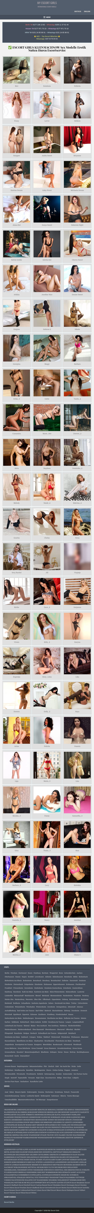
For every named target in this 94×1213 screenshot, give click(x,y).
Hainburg (8, 992)
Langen (68, 1022)
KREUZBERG (35, 1122)
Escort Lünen (36, 1190)
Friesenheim (18, 988)
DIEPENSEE (39, 1115)
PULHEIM (8, 1172)
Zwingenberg (61, 1007)
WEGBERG (53, 1180)
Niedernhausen (11, 1029)
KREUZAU (31, 1162)
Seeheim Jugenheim (39, 1003)
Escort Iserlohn (83, 1188)
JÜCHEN (38, 1160)
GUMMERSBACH (65, 1155)
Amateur (74, 1070)
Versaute (31, 1078)
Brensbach (37, 980)
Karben (7, 1022)
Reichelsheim (74, 999)
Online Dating (58, 1070)
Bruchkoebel (49, 1041)
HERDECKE (54, 1157)
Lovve (47, 121)
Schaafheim (25, 1003)
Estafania (47, 86)
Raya (77, 712)
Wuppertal (54, 973)
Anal (6, 1092)
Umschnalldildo (11, 1100)
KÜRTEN (39, 1162)
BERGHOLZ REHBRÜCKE (57, 1110)
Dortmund (22, 973)
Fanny (46, 816)
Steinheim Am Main (12, 1037)
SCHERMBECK (24, 1175)
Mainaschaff (19, 996)
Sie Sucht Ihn (65, 1066)
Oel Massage (41, 1100)
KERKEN (73, 1160)
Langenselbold (78, 1022)
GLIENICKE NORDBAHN (50, 1117)
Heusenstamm (40, 1018)
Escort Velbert (79, 1190)
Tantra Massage (73, 1096)
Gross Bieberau (10, 1048)
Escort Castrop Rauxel (38, 1185)
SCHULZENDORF (66, 1132)
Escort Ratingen (68, 1190)
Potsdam (14, 973)
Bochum (45, 973)
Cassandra (16, 434)
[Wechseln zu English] (87, 11)
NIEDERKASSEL (10, 1170)
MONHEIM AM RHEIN (72, 1165)
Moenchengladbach (32, 1052)
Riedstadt (8, 1003)
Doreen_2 (77, 434)
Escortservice (50, 1078)
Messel (38, 996)
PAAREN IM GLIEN (37, 1127)
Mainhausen (29, 996)
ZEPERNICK (78, 1138)
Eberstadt (8, 1014)
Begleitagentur (22, 1066)
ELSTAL (58, 1115)
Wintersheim (41, 1007)
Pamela (77, 746)
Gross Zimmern (50, 1048)
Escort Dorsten (81, 1185)
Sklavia (63, 1096)
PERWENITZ (56, 1127)
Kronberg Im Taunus (56, 1022)
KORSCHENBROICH (19, 1162)
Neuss (66, 1052)
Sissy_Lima (47, 677)
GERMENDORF (35, 1117)
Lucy (47, 885)
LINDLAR (82, 1162)
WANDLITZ (8, 1138)
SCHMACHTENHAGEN (56, 1130)
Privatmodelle (10, 1074)
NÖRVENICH (49, 1170)
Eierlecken (49, 1092)
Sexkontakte (67, 1074)
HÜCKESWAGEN (10, 1160)
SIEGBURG (65, 1175)
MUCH (83, 1165)
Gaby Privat (47, 190)
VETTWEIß (80, 1177)
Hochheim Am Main (55, 1018)
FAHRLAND (76, 1115)
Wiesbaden (30, 1007)
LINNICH (7, 1165)
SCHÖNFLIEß (32, 1132)
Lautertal (80, 992)
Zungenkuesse (52, 1100)
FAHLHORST (66, 1115)
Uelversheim (83, 1003)
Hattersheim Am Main (13, 1018)
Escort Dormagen (68, 1185)
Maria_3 (47, 781)
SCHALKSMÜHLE (11, 1175)
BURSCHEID (15, 1152)
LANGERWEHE (61, 1162)
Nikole (77, 329)
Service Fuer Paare (12, 1081)
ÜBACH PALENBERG (67, 1177)
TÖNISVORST (44, 1177)
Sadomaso (55, 1096)
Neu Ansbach (42, 1026)
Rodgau (26, 1033)
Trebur (74, 1003)
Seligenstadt (62, 1033)
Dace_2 (47, 607)
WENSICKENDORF (45, 1138)
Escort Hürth (72, 1188)
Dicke (73, 1066)
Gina (17, 851)
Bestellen (29, 1070)
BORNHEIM (60, 1149)
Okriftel (77, 1029)
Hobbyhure (9, 1070)
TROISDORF (54, 1177)
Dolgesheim (28, 984)
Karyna (77, 642)
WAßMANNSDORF (30, 1138)
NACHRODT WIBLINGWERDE (15, 1167)
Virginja (77, 573)
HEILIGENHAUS (33, 1157)
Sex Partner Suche (81, 1074)
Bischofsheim (57, 1011)
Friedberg (51, 1014)
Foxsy (16, 121)
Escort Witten (31, 1193)
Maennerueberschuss (26, 1100)
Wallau (39, 1037)
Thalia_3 (46, 851)
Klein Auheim (35, 1022)
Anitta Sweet (47, 156)
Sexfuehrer (24, 1081)
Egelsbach (17, 1014)
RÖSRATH (66, 1172)
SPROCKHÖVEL (10, 1177)
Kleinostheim (71, 992)
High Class (40, 1078)
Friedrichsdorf (61, 1014)
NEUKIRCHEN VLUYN (45, 1167)
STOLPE (43, 1135)
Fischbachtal (80, 984)
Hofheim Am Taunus (72, 1018)
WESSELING (9, 1183)
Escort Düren (9, 1188)
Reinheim (84, 999)
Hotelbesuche (20, 1070)
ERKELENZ (67, 1152)
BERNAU (71, 1110)
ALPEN (25, 1149)
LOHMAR (15, 1165)
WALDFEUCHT (30, 1180)
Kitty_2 (47, 642)
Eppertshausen (59, 984)
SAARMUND (23, 1130)
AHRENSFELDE (23, 1110)
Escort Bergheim (78, 1183)
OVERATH (85, 1170)
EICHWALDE (49, 1115)
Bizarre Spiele (20, 1092)
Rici (16, 86)
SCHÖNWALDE (53, 1132)
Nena (77, 538)
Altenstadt (72, 1007)
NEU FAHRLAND (63, 1125)
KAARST (52, 1160)
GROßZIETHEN (29, 1120)
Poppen (67, 1070)
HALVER (81, 1155)
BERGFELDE (42, 1110)
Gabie (47, 399)
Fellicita (77, 86)
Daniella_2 (16, 920)
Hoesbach (76, 1041)
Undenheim (9, 1007)
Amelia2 (77, 920)
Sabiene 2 (47, 329)
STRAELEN (21, 1177)
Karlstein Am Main (41, 992)
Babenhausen (58, 977)
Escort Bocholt (24, 1185)
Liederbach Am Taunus (13, 1026)
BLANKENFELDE (11, 1112)
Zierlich (51, 1066)
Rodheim (16, 1003)
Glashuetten (38, 1041)
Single (7, 1078)
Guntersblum (77, 988)
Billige (59, 1078)
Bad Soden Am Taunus (25, 1011)
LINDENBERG (77, 1122)
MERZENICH (47, 1165)
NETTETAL (32, 1167)
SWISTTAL (30, 1177)
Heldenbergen (28, 1018)
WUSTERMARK (59, 1138)
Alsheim (48, 977)
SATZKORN (32, 1130)
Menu (48, 17)
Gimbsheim (38, 988)
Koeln (16, 1056)
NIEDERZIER (38, 1170)
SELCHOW (24, 1135)
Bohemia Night (77, 225)
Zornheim (51, 1007)
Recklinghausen (83, 1052)
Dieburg (67, 1011)
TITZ (36, 1177)
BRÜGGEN (82, 1149)
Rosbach (33, 1033)
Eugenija (16, 677)
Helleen (77, 121)
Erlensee (33, 1014)
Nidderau (63, 1026)
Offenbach (46, 999)
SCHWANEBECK (79, 1132)
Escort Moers (56, 1190)
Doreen (17, 712)
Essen (30, 973)
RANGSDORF (79, 1127)
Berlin (7, 973)
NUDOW (14, 1127)
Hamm (18, 977)
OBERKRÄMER (23, 1127)
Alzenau (80, 1007)
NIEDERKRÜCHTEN (25, 1170)
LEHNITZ (68, 1122)
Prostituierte (31, 1074)
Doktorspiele (32, 1092)
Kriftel (44, 1022)
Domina (41, 1092)
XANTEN (60, 1183)
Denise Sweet (77, 295)
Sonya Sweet (47, 225)
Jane (47, 955)
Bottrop (73, 1052)
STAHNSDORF (34, 1135)
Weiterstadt (55, 1037)
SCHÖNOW (42, 1132)
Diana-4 (77, 955)
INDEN (26, 1160)
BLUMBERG (22, 1112)
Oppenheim (56, 999)
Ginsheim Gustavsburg (53, 988)
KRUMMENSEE (46, 1122)
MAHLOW (21, 1125)
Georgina (16, 364)
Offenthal (69, 1029)
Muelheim (45, 1052)
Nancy (47, 920)
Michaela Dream (77, 190)
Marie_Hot (47, 434)
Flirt (45, 1066)
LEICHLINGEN (73, 1162)
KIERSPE (7, 1162)
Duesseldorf (24, 1056)
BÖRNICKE (42, 1112)
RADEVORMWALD (19, 1172)
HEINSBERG (44, 1157)
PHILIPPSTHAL (67, 1127)
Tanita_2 (77, 399)
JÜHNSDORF (77, 1120)
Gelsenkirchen (70, 973)
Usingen (32, 1037)
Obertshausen (50, 1029)
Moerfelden (47, 1044)
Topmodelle (22, 1078)
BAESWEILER (42, 1149)
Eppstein (25, 1014)
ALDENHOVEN (10, 1149)
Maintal (26, 1026)
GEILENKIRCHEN (22, 1155)
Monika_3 (17, 816)
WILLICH (30, 1183)
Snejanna (77, 607)
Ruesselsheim (10, 1041)
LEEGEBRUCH (58, 1122)
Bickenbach (83, 977)
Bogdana (46, 468)
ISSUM (32, 1160)
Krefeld (31, 977)
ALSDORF (32, 1149)
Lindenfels (9, 996)
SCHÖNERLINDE (20, 1132)
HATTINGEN (21, 1157)
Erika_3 (16, 399)
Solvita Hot (47, 260)
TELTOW (50, 1135)
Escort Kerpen (9, 1190)
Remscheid (9, 1056)
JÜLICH (46, 1160)
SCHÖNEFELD (70, 1130)
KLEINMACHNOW (22, 1122)
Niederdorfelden (74, 1026)
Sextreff (14, 1078)
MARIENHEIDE (25, 1165)
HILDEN (62, 1157)
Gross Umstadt (37, 1048)
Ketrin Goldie (16, 260)
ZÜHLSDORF (9, 1140)
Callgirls (75, 1078)
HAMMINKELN (10, 1157)
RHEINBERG (32, 1172)
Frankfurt (8, 988)
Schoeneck (68, 1044)
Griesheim (67, 988)
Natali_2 (47, 503)
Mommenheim (56, 996)
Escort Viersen (9, 1193)
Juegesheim (9, 1044)
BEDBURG (52, 1149)
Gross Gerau (77, 1048)
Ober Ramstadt (38, 1029)
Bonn (61, 973)
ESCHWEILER (9, 1155)
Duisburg (37, 973)
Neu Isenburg (53, 1026)
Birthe (16, 607)
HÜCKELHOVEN (72, 1157)
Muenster (84, 1037)
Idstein (83, 1018)
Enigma (17, 329)
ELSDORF (24, 1152)
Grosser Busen (10, 1066)
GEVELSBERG (43, 1155)
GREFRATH (53, 1155)
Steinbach (72, 1033)
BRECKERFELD (72, 1149)
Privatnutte (21, 1074)
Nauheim (77, 996)
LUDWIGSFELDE (10, 1125)
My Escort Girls (47, 2)
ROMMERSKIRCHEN (54, 1172)
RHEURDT (41, 1172)
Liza (77, 781)
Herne (60, 1052)
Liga (16, 781)
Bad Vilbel (39, 1011)
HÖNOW (68, 1120)
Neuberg (85, 996)
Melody (17, 503)
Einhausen (48, 984)
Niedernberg (19, 999)
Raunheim (18, 1033)
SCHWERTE (55, 1175)
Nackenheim (68, 996)
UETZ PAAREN (60, 1135)
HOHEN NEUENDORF (56, 1120)
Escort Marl (46, 1190)
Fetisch (67, 1092)
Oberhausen (9, 977)
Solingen (53, 1052)
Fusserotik (75, 1092)
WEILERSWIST (63, 1180)
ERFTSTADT (58, 1152)
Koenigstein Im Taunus (24, 1044)
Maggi (47, 364)
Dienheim (8, 984)
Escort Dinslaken (54, 1185)
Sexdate (59, 1074)
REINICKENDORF (11, 1130)
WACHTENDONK (18, 1180)
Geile (79, 1066)
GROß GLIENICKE (73, 1117)
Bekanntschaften (35, 1066)
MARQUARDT (31, 1125)
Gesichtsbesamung (12, 1096)
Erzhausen (70, 984)
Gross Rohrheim (24, 1048)
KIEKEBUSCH (9, 1122)
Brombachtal (56, 980)
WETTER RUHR (20, 1183)
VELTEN (69, 1135)
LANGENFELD (48, 1162)
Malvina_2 (77, 503)
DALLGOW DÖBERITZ (25, 1115)
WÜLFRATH (51, 1183)
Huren (48, 1070)
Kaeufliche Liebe (36, 1081)
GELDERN (34, 1155)
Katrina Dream (17, 190)
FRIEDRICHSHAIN (21, 1117)
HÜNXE (21, 1160)
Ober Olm (37, 999)
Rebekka (77, 885)
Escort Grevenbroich (48, 1188)
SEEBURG (8, 1135)
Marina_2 (17, 955)
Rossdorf (20, 1052)
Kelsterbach (24, 1022)
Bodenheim (27, 980)
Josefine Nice (47, 295)
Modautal (45, 996)
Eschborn (42, 1014)
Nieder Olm (9, 999)
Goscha (17, 538)
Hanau (70, 1014)
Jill (47, 573)
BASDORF (33, 1110)
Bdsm (11, 1092)
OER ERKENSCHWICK (72, 1170)
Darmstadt (74, 980)
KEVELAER (81, 1160)
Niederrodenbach (24, 1029)
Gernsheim (28, 988)
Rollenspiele (45, 1096)
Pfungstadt (9, 1033)
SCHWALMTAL (36, 1175)
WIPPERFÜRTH (40, 1183)
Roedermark (58, 1044)
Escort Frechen (20, 1188)
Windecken (65, 1037)
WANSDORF (18, 1138)
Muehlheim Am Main (25, 1041)
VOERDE (7, 1180)
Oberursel (61, 1029)
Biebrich (48, 1011)
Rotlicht (40, 1074)
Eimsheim (38, 984)
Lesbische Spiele (33, 1096)
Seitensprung (49, 1074)
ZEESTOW (69, 1138)
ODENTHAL (58, 1170)
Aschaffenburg (10, 1011)
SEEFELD (16, 1135)
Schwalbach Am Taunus (47, 1033)
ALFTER (19, 1149)
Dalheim (65, 980)
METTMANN (58, 1165)
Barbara (77, 364)
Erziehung (59, 1092)
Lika (77, 677)
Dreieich (84, 1011)
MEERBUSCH (37, 1165)
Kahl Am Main (27, 992)
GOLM (63, 1117)
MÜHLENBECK (51, 1125)
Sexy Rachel (16, 573)
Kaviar (22, 1096)
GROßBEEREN (17, 1120)
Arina (16, 746)
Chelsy (47, 538)
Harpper (16, 156)
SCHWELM (46, 1175)
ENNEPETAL (48, 1152)
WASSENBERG (42, 1180)
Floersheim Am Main (63, 1041)
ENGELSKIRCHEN (35, 1152)
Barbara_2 (16, 885)
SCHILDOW (41, 1130)
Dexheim (82, 980)
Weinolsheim (20, 1007)
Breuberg (46, 980)
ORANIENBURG (10, 1110)
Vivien (16, 642)
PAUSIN (48, 1127)
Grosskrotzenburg (64, 1048)
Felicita (47, 746)
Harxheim (17, 992)
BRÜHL (7, 1152)
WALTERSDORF (79, 1135)
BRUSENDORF (63, 1112)
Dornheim (75, 1011)
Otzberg (65, 999)
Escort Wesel (21, 1193)
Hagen (24, 977)
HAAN (74, 1155)
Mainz (33, 1026)
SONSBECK (74, 1175)
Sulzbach (24, 1037)
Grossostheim (10, 1052)
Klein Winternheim (57, 992)
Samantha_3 (77, 816)
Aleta (17, 468)
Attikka (16, 295)
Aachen (79, 973)
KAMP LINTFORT (63, 1160)
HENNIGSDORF (41, 1120)
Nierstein (29, 999)
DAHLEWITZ (75, 1112)
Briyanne (77, 156)
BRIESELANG (52, 1112)
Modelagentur (40, 1070)
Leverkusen (39, 977)
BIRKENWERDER (82, 1110)
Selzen (50, 1003)
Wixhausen (75, 1037)
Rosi (77, 851)
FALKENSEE (9, 1117)
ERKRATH (76, 1152)
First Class (67, 1078)
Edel (57, 1066)
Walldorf (46, 1037)
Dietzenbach (18, 984)
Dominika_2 (77, 468)
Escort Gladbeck (33, 1188)
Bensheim (68, 977)
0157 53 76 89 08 (51, 39)
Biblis (75, 977)
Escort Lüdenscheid (23, 1190)
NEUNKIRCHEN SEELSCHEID (66, 1167)
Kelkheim (15, 1022)
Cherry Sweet (77, 260)
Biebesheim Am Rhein (13, 980)
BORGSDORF (33, 1112)
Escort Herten (61, 1188)
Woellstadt (77, 1044)
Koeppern (38, 1044)
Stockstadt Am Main (62, 1003)
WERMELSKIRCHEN (78, 1180)
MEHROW (41, 1125)
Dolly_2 (47, 712)
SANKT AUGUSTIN (77, 1172)
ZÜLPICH (67, 1183)
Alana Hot (17, 225)
